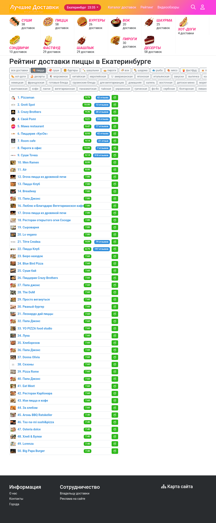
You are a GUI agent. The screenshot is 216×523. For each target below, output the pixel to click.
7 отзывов (102, 148)
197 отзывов (101, 249)
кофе (35, 88)
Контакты (16, 499)
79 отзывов (102, 241)
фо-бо (155, 88)
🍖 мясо (172, 70)
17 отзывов (102, 126)
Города (14, 504)
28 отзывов (102, 112)
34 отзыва (102, 119)
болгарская (187, 88)
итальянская (162, 76)
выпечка (193, 76)
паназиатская (87, 88)
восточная (166, 82)
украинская (123, 88)
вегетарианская (65, 88)
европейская (98, 76)
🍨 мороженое (58, 76)
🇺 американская (121, 76)
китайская (78, 76)
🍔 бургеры (70, 70)
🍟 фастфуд (189, 70)
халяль (150, 82)
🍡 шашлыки (90, 70)
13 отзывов (102, 104)
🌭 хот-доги (18, 76)
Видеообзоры (168, 7)
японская (143, 76)
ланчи (46, 88)
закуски (179, 76)
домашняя (135, 82)
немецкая (17, 82)
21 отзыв (103, 141)
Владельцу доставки (74, 493)
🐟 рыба (157, 70)
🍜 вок (125, 70)
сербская (169, 88)
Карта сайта (177, 486)
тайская (106, 88)
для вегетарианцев (112, 82)
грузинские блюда (84, 82)
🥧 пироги (109, 70)
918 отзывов (101, 155)
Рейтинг (146, 7)
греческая (141, 88)
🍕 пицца (38, 70)
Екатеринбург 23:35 (81, 7)
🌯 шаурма (140, 70)
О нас (13, 493)
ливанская (205, 88)
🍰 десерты (37, 76)
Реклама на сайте (72, 499)
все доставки (19, 70)
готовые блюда (58, 82)
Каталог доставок (122, 7)
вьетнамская (19, 88)
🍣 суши (54, 70)
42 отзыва (102, 97)
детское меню (186, 82)
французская (36, 82)
